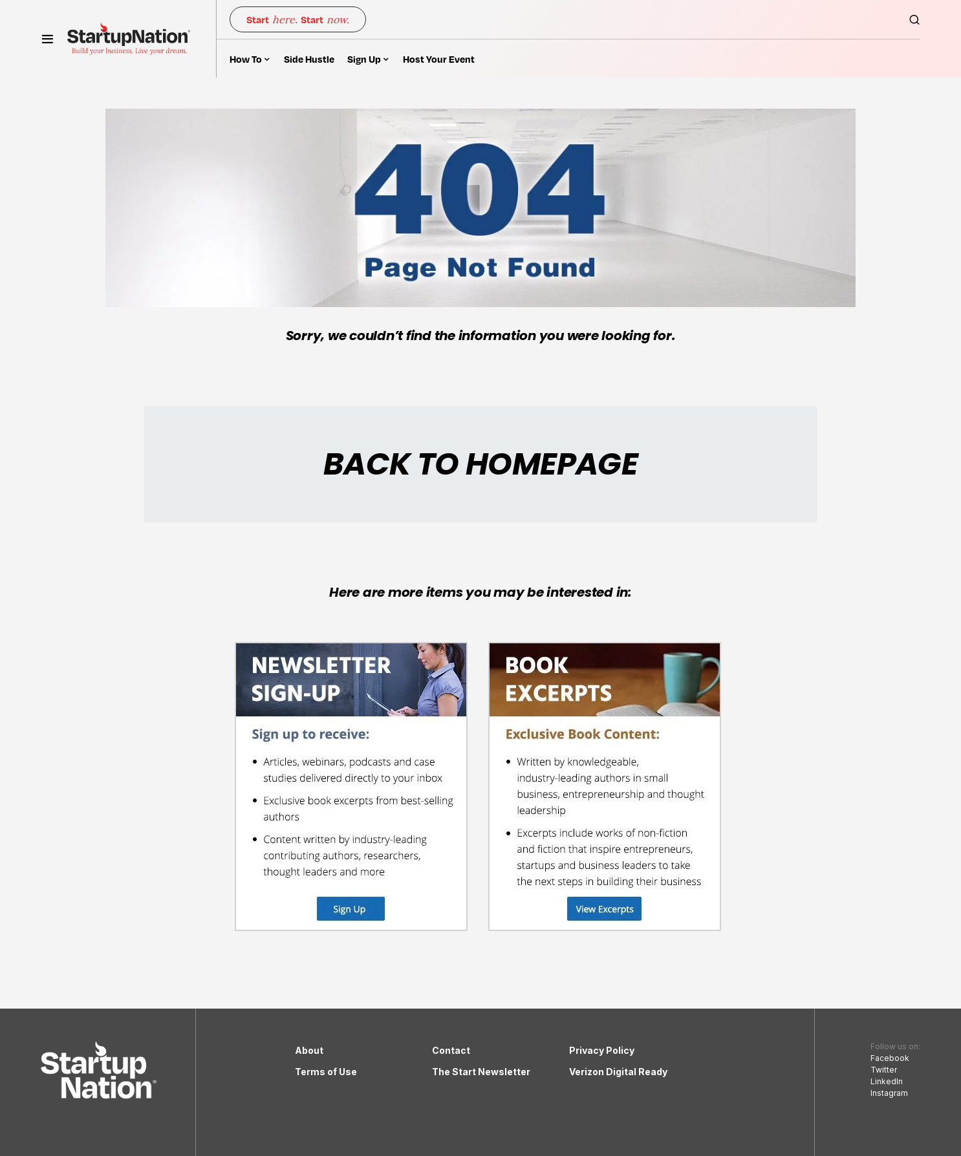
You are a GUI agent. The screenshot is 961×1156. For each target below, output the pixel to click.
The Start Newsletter (481, 1071)
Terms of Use (326, 1071)
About (309, 1050)
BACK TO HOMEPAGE (480, 464)
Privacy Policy (601, 1050)
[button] (47, 39)
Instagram (889, 1093)
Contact (451, 1050)
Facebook (889, 1058)
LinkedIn (886, 1081)
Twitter (883, 1070)
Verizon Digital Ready (618, 1071)
